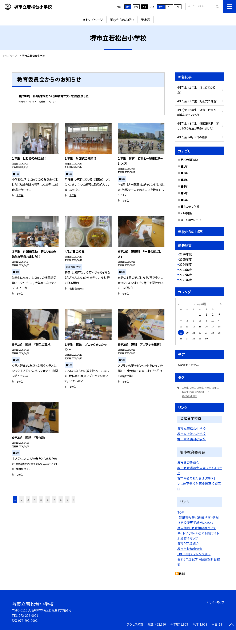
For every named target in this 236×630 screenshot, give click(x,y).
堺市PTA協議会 (188, 543)
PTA (207, 392)
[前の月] (178, 304)
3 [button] (28, 500)
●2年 (184, 173)
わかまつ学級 (196, 392)
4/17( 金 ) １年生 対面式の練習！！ (198, 101)
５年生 (19, 381)
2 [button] (21, 500)
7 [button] (54, 500)
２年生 (125, 200)
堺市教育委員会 (188, 462)
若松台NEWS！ (189, 160)
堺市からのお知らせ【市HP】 (196, 478)
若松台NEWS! (76, 288)
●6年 (184, 200)
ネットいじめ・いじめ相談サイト (198, 533)
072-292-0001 (28, 615)
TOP (180, 512)
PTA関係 (186, 213)
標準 (161, 6)
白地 (136, 6)
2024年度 (185, 264)
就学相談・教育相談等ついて (196, 528)
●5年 (184, 193)
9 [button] (67, 500)
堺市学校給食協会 (190, 548)
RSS (182, 573)
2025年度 (185, 259)
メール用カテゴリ (191, 220)
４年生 (208, 387)
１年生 (19, 195)
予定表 (145, 19)
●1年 (184, 166)
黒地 (144, 6)
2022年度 (185, 274)
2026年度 (185, 254)
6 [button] (47, 500)
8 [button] (60, 500)
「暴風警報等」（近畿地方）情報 (198, 517)
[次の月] (220, 304)
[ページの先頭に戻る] (231, 625)
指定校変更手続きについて (195, 522)
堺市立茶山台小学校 (191, 439)
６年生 (125, 293)
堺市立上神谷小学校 (191, 433)
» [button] (73, 500)
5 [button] (41, 500)
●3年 (184, 180)
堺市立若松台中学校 (191, 428)
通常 (128, 6)
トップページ (94, 19)
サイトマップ (216, 602)
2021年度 (185, 280)
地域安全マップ (187, 538)
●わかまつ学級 (190, 206)
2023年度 (185, 269)
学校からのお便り (122, 19)
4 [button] (34, 500)
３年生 (19, 293)
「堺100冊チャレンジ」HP (194, 554)
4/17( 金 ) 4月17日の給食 (192, 137)
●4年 (184, 186)
